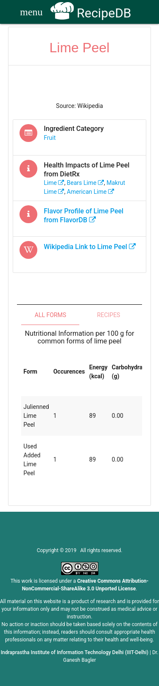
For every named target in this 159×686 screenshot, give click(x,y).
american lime (90, 191)
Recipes (108, 315)
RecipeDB (90, 13)
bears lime (85, 182)
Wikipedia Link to (90, 247)
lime (54, 182)
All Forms (50, 315)
